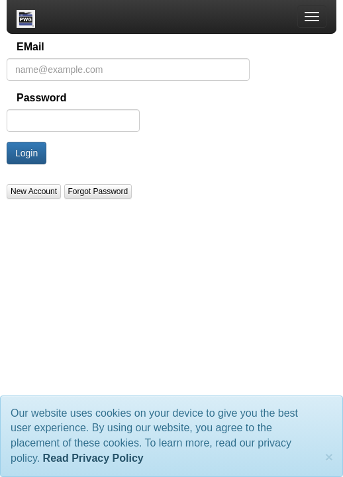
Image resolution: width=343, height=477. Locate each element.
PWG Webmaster (137, 245)
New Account (34, 192)
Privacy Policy (85, 245)
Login (26, 153)
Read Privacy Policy (93, 458)
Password (42, 98)
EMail (30, 47)
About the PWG (36, 245)
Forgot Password (98, 192)
